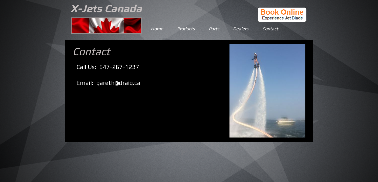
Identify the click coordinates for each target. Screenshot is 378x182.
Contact (270, 28)
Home (157, 28)
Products (186, 28)
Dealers (240, 28)
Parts (214, 28)
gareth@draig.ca (118, 82)
